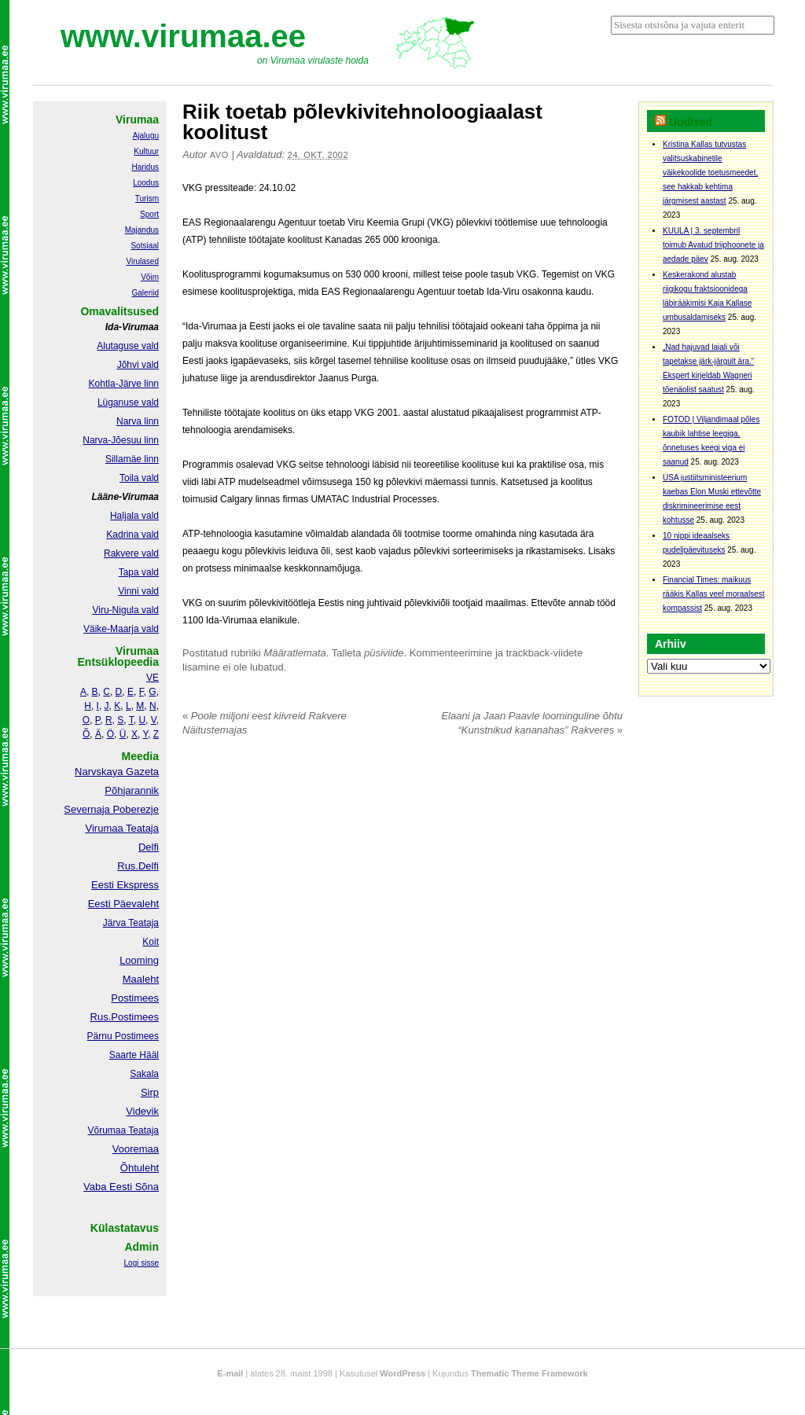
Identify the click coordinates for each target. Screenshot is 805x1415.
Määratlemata (294, 653)
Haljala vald (134, 515)
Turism (147, 198)
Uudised (690, 122)
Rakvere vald (131, 553)
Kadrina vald (132, 534)
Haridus (145, 167)
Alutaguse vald (128, 345)
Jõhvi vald (138, 364)
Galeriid (145, 293)
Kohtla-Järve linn (124, 383)
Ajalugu (146, 135)
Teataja (142, 1130)
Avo (219, 155)
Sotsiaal (144, 245)
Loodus (146, 182)
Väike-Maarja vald (121, 628)
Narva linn (137, 421)
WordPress (402, 1373)
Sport (149, 214)
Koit (150, 941)
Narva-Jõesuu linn (121, 440)
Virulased (142, 261)
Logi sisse (141, 1263)
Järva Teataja (131, 922)
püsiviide (384, 653)
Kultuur (146, 151)
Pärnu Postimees (123, 1036)
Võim (150, 277)
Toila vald (139, 477)
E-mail (230, 1373)
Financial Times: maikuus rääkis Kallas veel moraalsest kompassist (714, 593)
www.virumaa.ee (183, 36)
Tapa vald (139, 572)
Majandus (142, 230)
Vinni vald (138, 591)
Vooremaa (135, 1149)
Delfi (148, 847)
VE (152, 677)
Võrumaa (106, 1130)
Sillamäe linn (132, 459)
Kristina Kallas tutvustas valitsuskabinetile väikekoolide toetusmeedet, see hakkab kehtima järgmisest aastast (710, 172)
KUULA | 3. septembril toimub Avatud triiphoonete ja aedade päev (713, 244)
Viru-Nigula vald (126, 610)
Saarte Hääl (134, 1054)
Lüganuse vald (128, 402)
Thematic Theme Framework (529, 1373)
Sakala (144, 1073)
